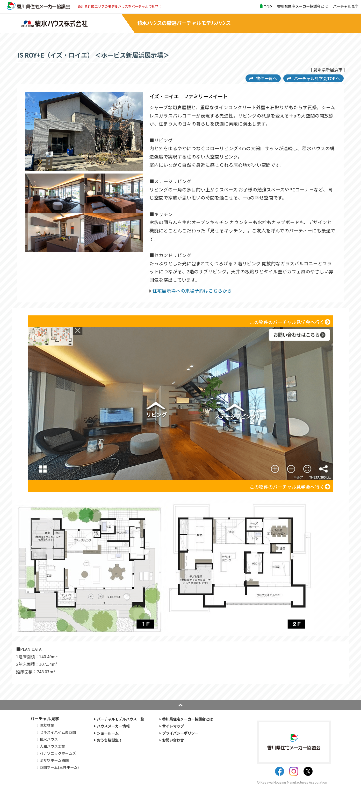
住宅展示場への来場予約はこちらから (192, 290)
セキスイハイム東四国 (58, 732)
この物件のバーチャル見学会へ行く (287, 322)
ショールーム (108, 733)
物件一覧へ (266, 78)
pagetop (180, 705)
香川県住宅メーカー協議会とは (302, 6)
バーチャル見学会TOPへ (317, 78)
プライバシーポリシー (180, 733)
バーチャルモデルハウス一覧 (120, 719)
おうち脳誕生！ (109, 740)
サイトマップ (173, 726)
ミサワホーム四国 (54, 760)
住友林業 (47, 725)
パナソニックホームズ (58, 753)
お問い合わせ (173, 740)
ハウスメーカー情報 (113, 726)
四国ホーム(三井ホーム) (59, 767)
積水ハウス (49, 739)
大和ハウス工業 (52, 746)
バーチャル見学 (345, 6)
